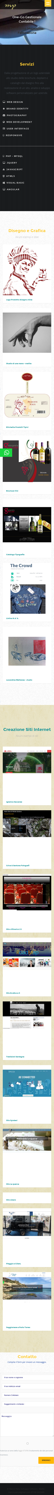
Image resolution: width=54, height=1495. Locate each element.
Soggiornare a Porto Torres (18, 1327)
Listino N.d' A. (12, 618)
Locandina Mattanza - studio (19, 680)
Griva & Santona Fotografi (17, 866)
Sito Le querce (12, 1184)
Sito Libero (11, 1200)
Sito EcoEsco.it (13, 993)
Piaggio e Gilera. (13, 1264)
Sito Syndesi (11, 1120)
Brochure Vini (12, 491)
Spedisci (46, 1460)
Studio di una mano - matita (18, 363)
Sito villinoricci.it (14, 929)
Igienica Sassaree (14, 802)
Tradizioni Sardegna (15, 1057)
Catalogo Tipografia (15, 554)
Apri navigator (48, 3)
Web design (15, 102)
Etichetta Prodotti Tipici (17, 427)
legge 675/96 (23, 1450)
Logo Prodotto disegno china (19, 300)
